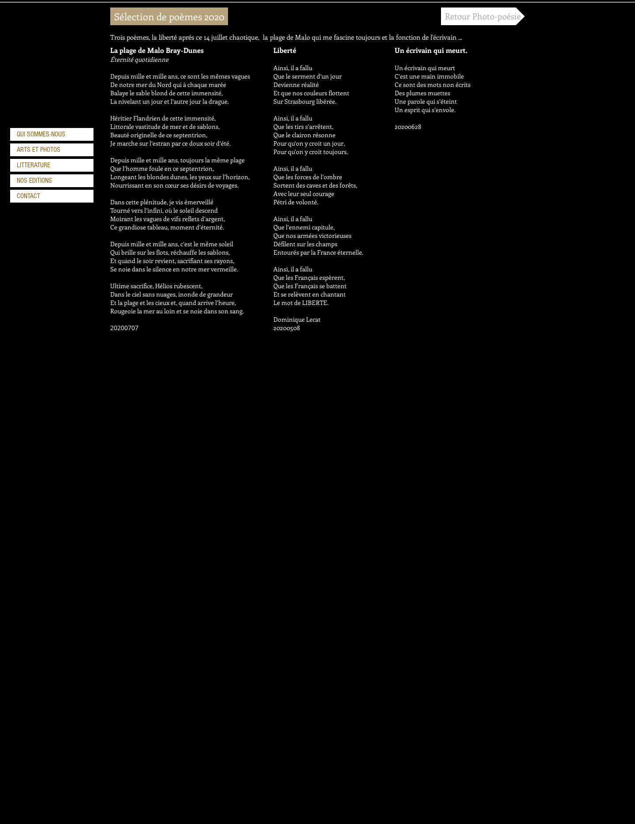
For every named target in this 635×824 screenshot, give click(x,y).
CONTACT (28, 196)
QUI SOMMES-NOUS (41, 134)
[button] (169, 16)
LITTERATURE (33, 165)
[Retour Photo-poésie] (483, 16)
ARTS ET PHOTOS (38, 150)
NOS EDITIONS (34, 180)
